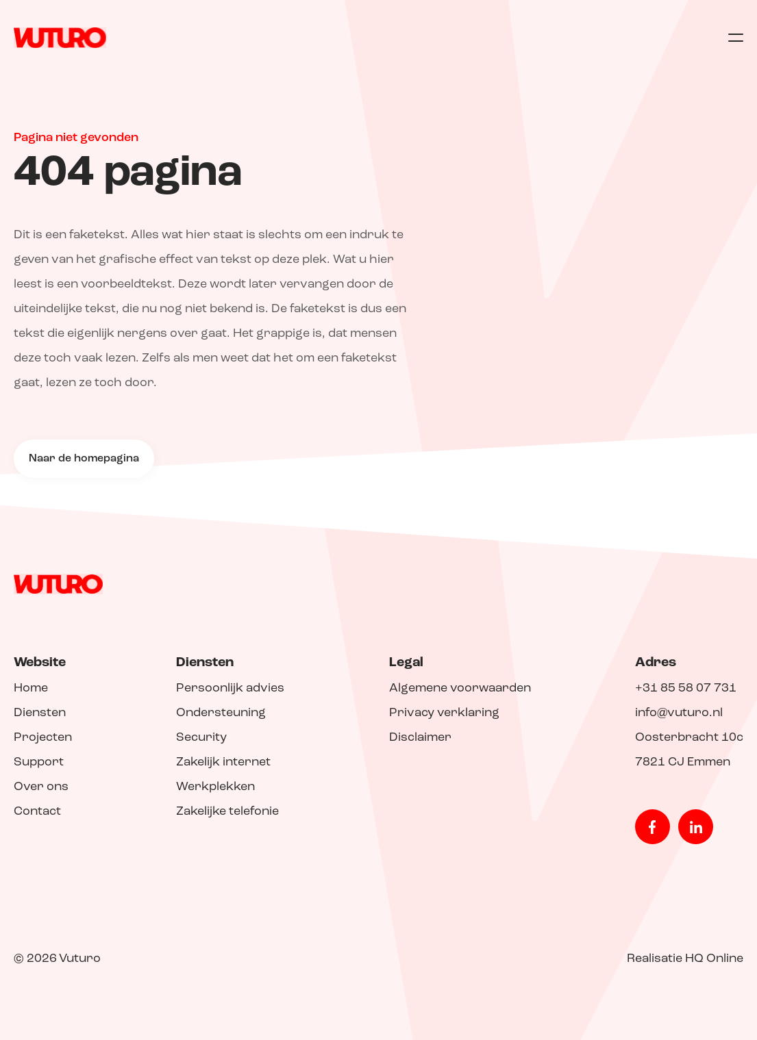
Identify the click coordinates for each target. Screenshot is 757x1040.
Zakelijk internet (223, 762)
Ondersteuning (221, 713)
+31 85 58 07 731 (685, 688)
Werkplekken (215, 787)
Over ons (41, 787)
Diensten (40, 713)
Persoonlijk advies (230, 688)
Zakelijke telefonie (227, 811)
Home (31, 688)
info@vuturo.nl (679, 713)
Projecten (43, 737)
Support (39, 762)
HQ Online (714, 958)
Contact (37, 811)
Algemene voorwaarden (460, 688)
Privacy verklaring (444, 713)
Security (201, 737)
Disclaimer (420, 737)
